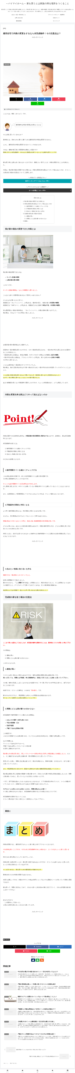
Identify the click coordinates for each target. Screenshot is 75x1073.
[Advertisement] (37, 49)
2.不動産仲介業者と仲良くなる (34, 204)
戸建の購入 (7, 935)
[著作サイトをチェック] (33, 956)
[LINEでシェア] (65, 99)
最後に (26, 217)
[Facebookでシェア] (23, 99)
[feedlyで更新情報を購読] (37, 956)
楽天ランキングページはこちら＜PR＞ (37, 176)
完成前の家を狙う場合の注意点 (33, 209)
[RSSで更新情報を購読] (41, 956)
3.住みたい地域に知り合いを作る (35, 207)
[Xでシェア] (9, 99)
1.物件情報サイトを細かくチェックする (37, 202)
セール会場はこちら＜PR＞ (37, 186)
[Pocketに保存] (51, 99)
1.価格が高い (29, 212)
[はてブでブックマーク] (37, 99)
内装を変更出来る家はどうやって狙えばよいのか (38, 199)
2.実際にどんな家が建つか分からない (36, 214)
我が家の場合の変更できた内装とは (34, 197)
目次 (35, 193)
